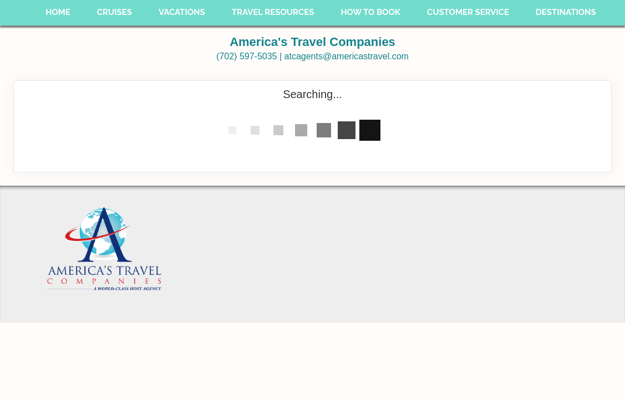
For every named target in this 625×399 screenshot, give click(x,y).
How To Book (370, 12)
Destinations (566, 12)
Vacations (182, 12)
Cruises (114, 12)
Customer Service (468, 12)
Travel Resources (273, 12)
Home (57, 12)
